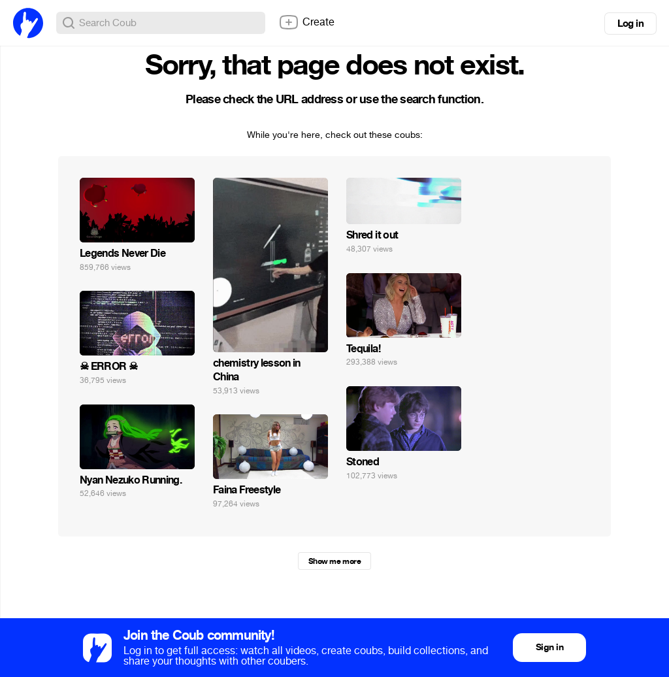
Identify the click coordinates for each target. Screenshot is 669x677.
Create (306, 22)
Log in (630, 23)
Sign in (549, 647)
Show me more (334, 561)
